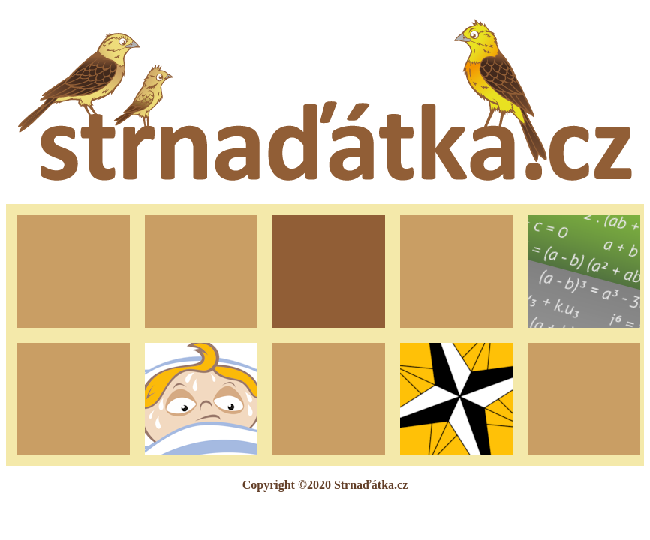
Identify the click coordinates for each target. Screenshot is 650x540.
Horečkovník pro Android (201, 399)
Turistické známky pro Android (456, 398)
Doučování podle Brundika (583, 270)
